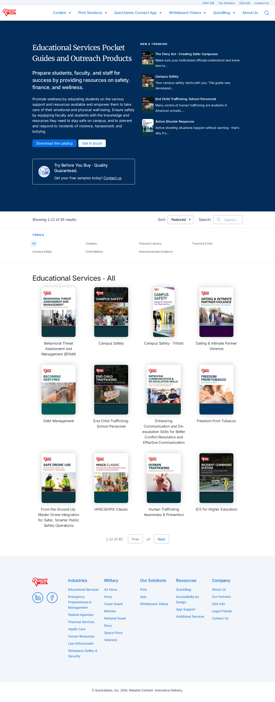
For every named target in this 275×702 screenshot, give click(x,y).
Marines (110, 611)
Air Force (110, 589)
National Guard (115, 618)
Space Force (113, 633)
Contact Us (262, 3)
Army (108, 597)
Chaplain (91, 243)
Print (143, 589)
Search (269, 13)
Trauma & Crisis (202, 243)
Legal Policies (222, 611)
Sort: (162, 219)
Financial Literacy (150, 243)
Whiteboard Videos (185, 12)
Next (161, 539)
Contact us (112, 178)
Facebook (52, 597)
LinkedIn (37, 597)
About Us (250, 12)
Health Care (76, 629)
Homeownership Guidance (156, 251)
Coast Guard (113, 604)
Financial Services (81, 622)
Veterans (110, 640)
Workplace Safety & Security (82, 653)
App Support (185, 609)
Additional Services (190, 616)
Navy (108, 625)
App (143, 597)
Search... (228, 220)
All (34, 243)
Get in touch (92, 143)
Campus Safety (42, 251)
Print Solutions (90, 12)
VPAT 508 (208, 3)
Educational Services (83, 589)
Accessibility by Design (187, 599)
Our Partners (227, 3)
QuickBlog (222, 12)
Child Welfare (94, 251)
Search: (205, 219)
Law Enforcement (81, 643)
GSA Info (245, 3)
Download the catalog (54, 143)
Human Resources (81, 636)
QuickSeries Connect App (136, 12)
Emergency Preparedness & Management (79, 602)
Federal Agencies (80, 615)
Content (60, 12)
